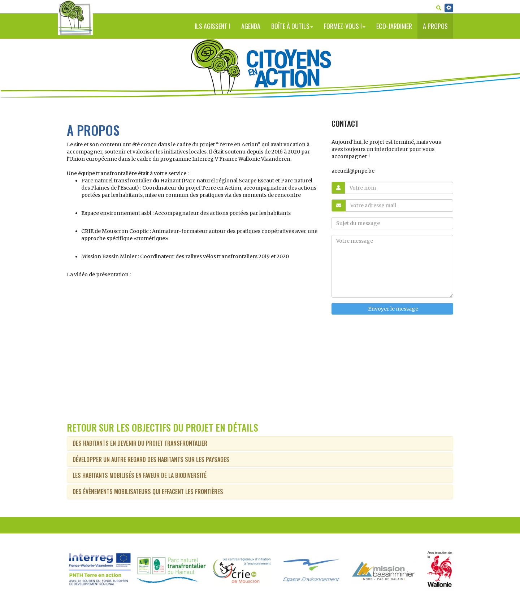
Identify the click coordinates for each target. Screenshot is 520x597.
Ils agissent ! (212, 26)
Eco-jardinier (394, 26)
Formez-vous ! (344, 26)
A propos (435, 26)
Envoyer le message (392, 309)
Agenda (250, 26)
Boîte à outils (292, 26)
